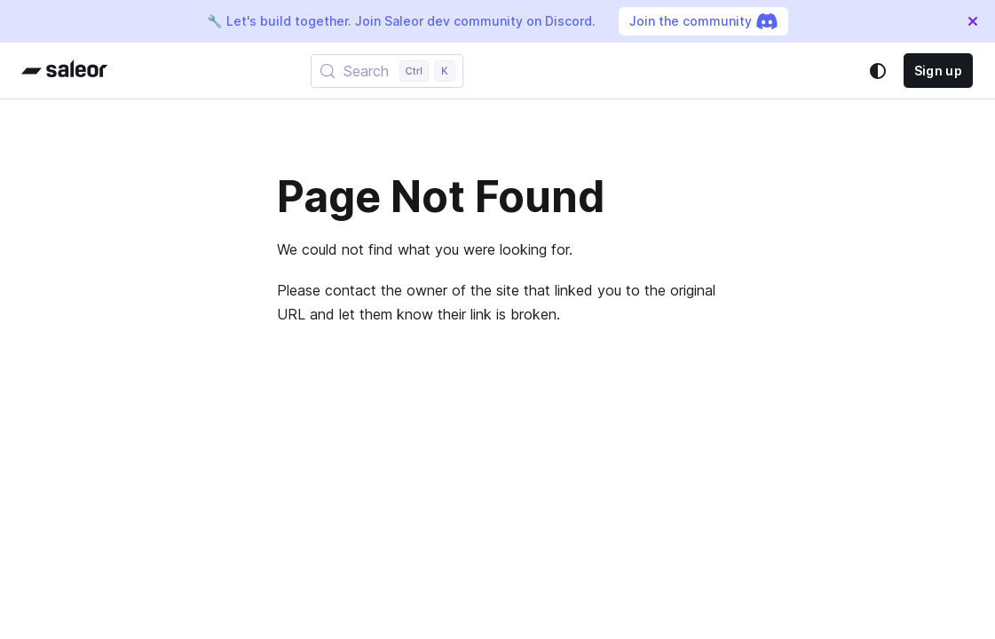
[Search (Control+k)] (387, 71)
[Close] (973, 21)
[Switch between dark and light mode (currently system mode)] (878, 71)
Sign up (938, 70)
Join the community (703, 21)
